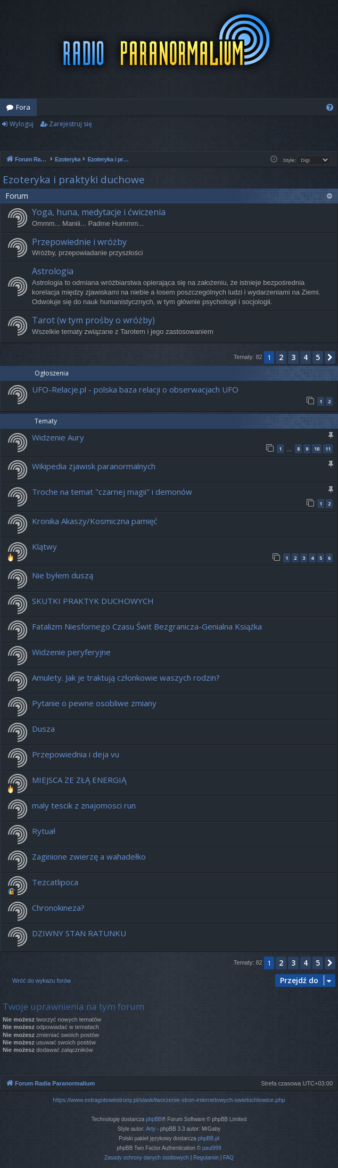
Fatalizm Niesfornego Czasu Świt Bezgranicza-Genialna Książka (147, 626)
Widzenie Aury (58, 437)
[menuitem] (329, 107)
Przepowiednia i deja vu (75, 754)
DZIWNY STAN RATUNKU (79, 933)
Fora (23, 107)
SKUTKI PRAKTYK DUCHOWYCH (93, 600)
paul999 (211, 1148)
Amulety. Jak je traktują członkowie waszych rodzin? (126, 677)
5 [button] (318, 357)
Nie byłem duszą (62, 575)
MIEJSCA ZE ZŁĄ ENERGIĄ (79, 779)
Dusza (43, 728)
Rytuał (43, 831)
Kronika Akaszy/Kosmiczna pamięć (94, 521)
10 (316, 448)
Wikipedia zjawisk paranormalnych (93, 466)
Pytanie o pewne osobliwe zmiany (94, 703)
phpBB (154, 1119)
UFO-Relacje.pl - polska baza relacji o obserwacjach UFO (135, 389)
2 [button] (281, 357)
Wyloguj (22, 123)
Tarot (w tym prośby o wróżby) (93, 320)
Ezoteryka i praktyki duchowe (74, 179)
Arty (150, 1129)
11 (328, 448)
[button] (330, 357)
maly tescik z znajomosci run (84, 805)
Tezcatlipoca (55, 882)
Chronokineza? (58, 907)
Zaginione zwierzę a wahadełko (89, 856)
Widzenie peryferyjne (71, 652)
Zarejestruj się (70, 123)
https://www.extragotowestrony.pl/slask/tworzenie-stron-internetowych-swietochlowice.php (169, 1100)
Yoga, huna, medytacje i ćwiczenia (99, 212)
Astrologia (52, 271)
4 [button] (305, 357)
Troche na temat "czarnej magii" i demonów (112, 491)
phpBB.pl (208, 1138)
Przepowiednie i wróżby (79, 242)
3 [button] (293, 357)
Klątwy (44, 546)
